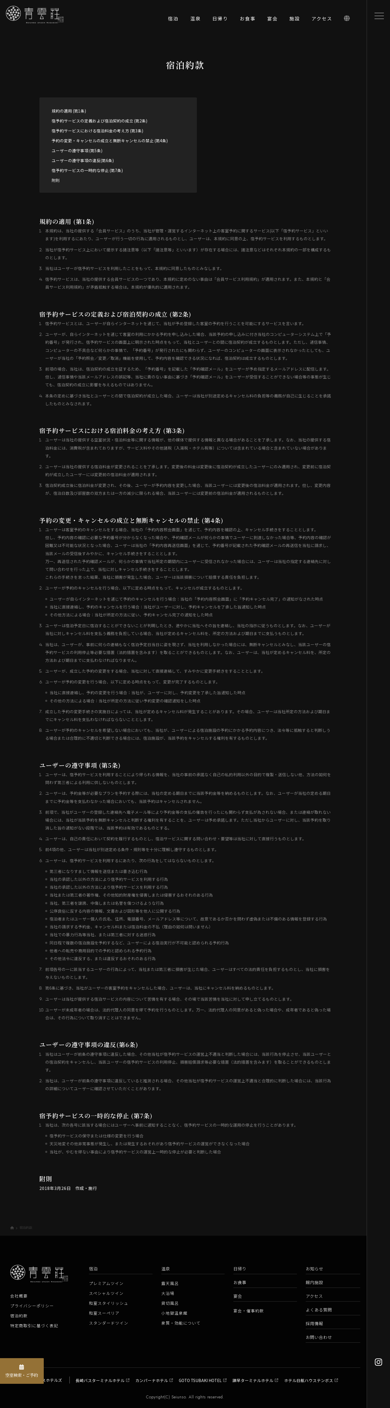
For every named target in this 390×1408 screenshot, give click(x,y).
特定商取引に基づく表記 (34, 1325)
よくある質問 (319, 1310)
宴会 (237, 1296)
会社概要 (19, 1296)
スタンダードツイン (108, 1323)
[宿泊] (173, 20)
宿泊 (93, 1268)
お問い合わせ (319, 1337)
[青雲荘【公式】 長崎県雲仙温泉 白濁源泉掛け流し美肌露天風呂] (41, 20)
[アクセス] (322, 20)
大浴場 (167, 1293)
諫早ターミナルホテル (252, 1380)
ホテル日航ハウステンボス (308, 1380)
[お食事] (248, 20)
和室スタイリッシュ (108, 1303)
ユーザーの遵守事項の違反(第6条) (83, 160)
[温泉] (195, 20)
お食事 (239, 1282)
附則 (56, 180)
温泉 (165, 1268)
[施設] (294, 20)
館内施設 (314, 1282)
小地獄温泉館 (174, 1313)
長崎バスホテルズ (45, 1380)
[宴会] (272, 20)
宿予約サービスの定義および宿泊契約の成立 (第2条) (99, 121)
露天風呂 (170, 1283)
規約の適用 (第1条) (69, 111)
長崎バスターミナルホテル (100, 1380)
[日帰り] (220, 20)
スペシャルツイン (106, 1293)
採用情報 (314, 1323)
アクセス (314, 1296)
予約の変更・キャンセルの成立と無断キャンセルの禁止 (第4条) (110, 140)
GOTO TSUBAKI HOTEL (200, 1380)
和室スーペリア (104, 1313)
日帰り (239, 1268)
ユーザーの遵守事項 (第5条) (77, 150)
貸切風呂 (170, 1303)
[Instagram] (378, 1362)
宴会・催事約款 (248, 1311)
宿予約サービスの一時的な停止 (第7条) (87, 170)
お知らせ (314, 1268)
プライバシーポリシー (32, 1306)
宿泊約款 (19, 1315)
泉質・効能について (181, 1323)
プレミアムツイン (106, 1283)
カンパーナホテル (151, 1380)
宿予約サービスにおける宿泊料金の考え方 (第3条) (97, 131)
